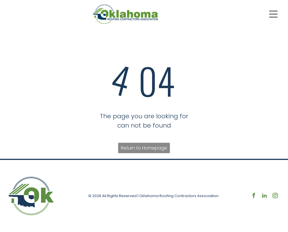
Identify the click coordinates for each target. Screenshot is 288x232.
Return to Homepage (144, 148)
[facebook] (254, 196)
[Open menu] (273, 14)
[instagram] (275, 196)
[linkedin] (264, 196)
